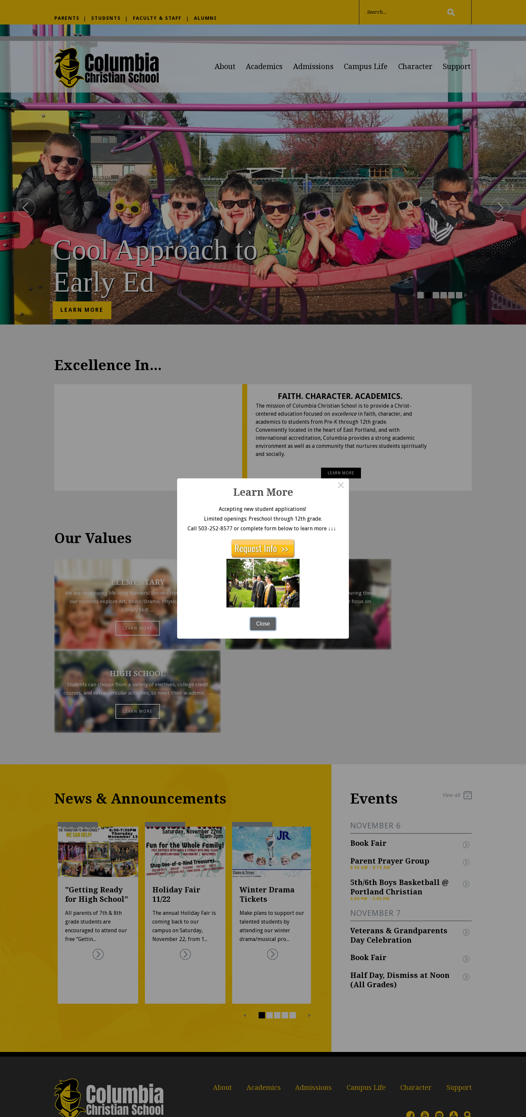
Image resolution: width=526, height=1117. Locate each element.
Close (263, 624)
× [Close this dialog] (341, 486)
